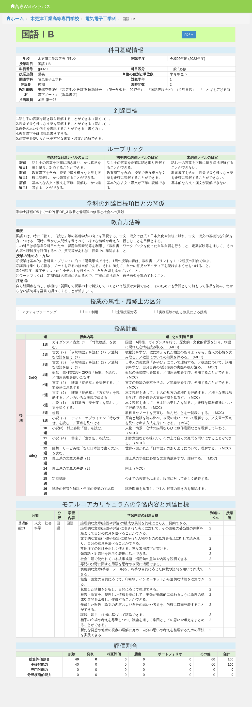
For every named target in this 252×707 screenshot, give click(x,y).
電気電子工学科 (100, 18)
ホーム (15, 18)
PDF (188, 34)
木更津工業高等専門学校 (54, 18)
